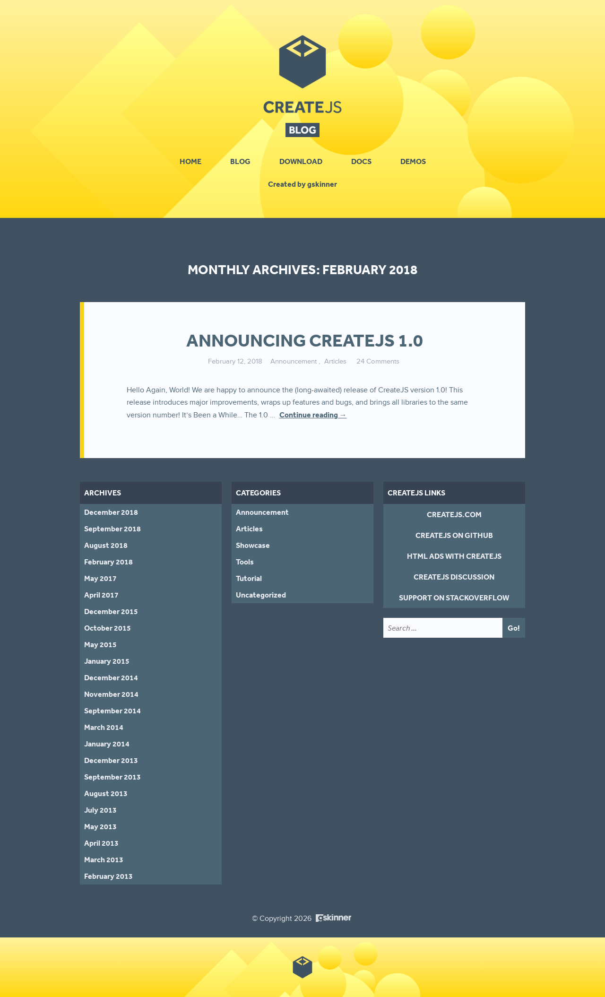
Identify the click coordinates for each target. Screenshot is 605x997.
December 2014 (111, 677)
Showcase (253, 545)
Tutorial (249, 578)
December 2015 (111, 611)
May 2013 (100, 826)
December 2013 (111, 760)
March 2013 (103, 859)
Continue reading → (313, 414)
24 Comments (377, 361)
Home (190, 161)
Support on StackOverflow (454, 597)
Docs (361, 161)
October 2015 (107, 628)
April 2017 (101, 594)
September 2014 (112, 710)
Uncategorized (261, 594)
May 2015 (100, 644)
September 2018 (112, 528)
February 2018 (108, 561)
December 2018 (111, 512)
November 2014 (111, 694)
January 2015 (107, 661)
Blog (240, 161)
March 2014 (103, 727)
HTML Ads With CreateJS (454, 556)
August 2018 (106, 545)
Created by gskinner (302, 184)
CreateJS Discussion (454, 576)
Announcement (293, 361)
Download (300, 161)
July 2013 (100, 810)
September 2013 (112, 776)
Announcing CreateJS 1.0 (304, 340)
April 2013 (101, 843)
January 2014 (107, 743)
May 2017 (100, 578)
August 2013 (106, 793)
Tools (245, 561)
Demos (413, 161)
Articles (335, 361)
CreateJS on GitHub (454, 535)
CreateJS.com (454, 514)
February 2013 (108, 876)
